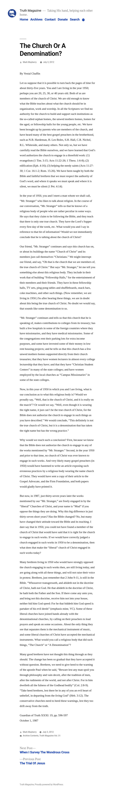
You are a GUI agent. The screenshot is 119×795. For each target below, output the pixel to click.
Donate (63, 19)
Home (24, 19)
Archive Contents (31, 735)
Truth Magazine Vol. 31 (50, 735)
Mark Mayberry (30, 62)
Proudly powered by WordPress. (49, 784)
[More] (83, 20)
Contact (50, 19)
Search (75, 19)
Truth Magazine (30, 10)
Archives (36, 19)
